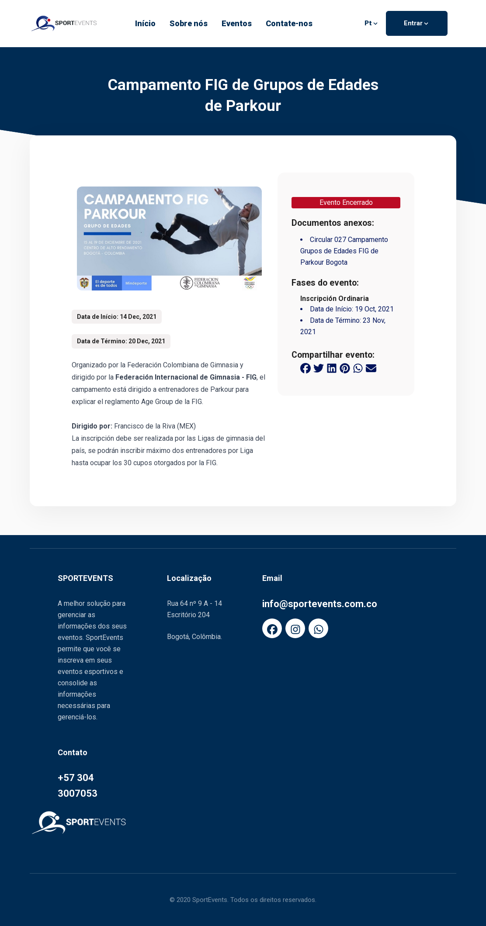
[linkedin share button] (331, 368)
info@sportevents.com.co (319, 603)
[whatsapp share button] (358, 368)
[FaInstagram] (295, 628)
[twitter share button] (318, 368)
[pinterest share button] (345, 368)
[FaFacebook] (272, 628)
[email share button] (371, 368)
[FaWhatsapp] (318, 628)
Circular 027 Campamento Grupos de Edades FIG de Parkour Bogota (344, 250)
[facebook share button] (305, 368)
